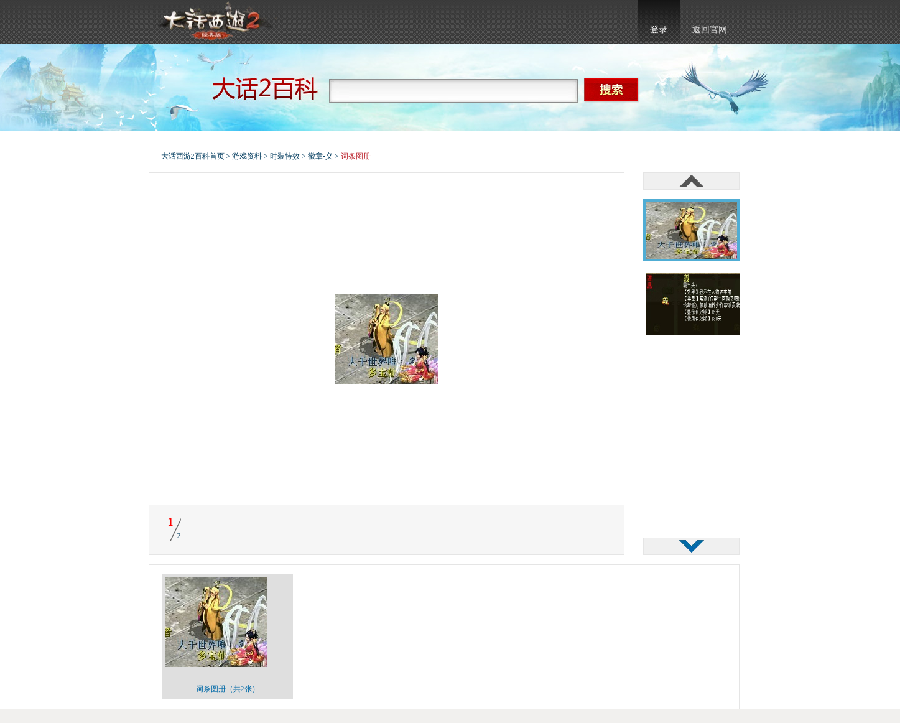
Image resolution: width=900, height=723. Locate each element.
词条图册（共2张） (227, 688)
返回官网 (709, 29)
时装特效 (285, 156)
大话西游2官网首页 (215, 22)
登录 (658, 29)
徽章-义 (320, 156)
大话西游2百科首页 (193, 156)
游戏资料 (247, 156)
